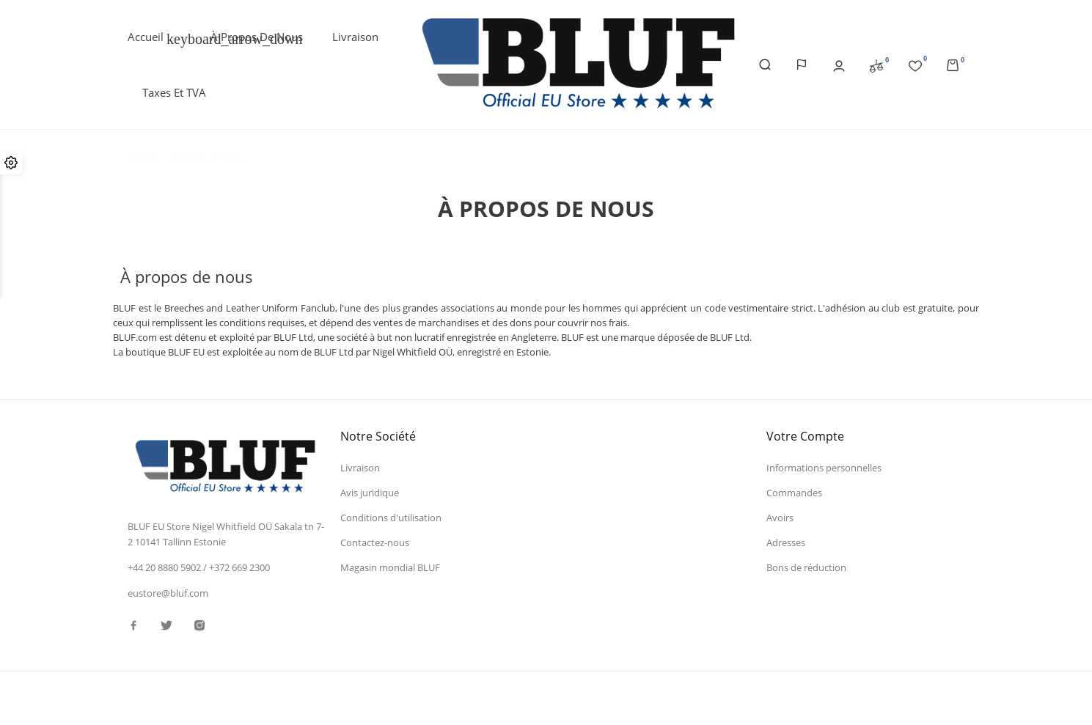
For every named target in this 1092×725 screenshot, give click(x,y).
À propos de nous (256, 36)
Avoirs (780, 517)
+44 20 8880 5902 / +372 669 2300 (199, 567)
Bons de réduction (806, 567)
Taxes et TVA (174, 92)
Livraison (355, 36)
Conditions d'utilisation (390, 517)
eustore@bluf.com (168, 593)
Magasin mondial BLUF (390, 567)
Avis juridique (369, 492)
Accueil (154, 38)
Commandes (794, 492)
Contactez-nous (374, 542)
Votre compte (805, 436)
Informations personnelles (824, 467)
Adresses (785, 542)
